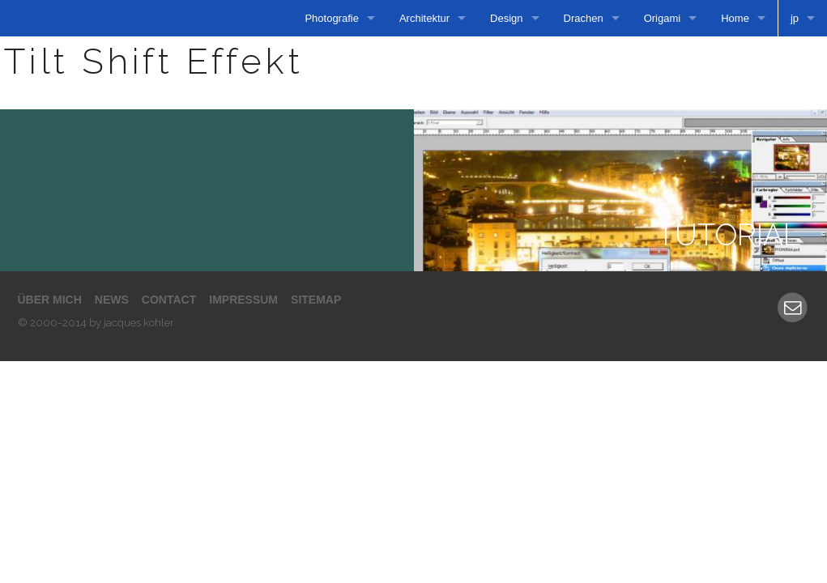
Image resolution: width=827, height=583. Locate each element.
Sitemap (316, 299)
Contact (169, 299)
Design (506, 18)
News (112, 299)
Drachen (583, 18)
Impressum (243, 299)
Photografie (332, 18)
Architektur (424, 18)
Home (735, 18)
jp (795, 18)
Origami (662, 18)
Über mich (50, 299)
